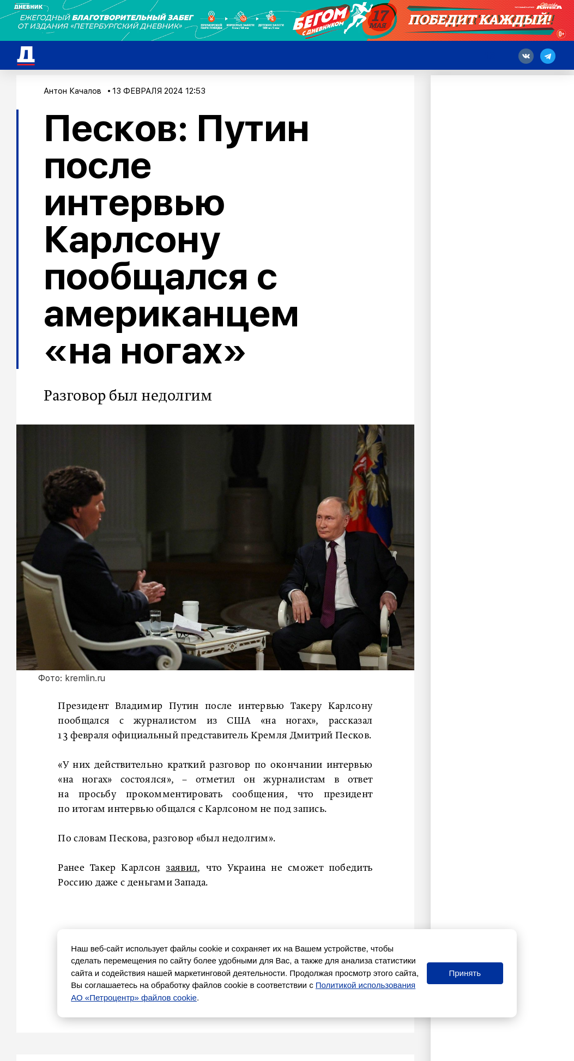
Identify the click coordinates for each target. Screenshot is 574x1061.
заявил (181, 868)
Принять (465, 973)
